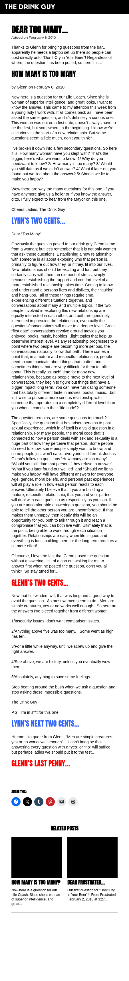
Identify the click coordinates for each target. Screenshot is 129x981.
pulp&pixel (71, 969)
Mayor (79, 199)
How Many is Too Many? (35, 882)
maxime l (72, 973)
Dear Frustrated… (86, 882)
